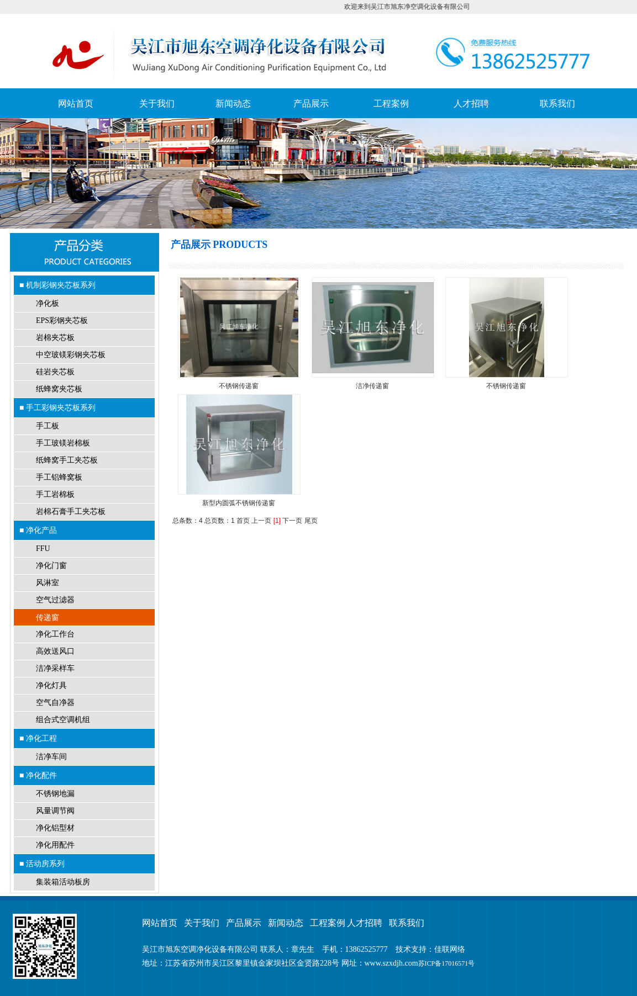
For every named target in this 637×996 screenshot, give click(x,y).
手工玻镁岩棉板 (63, 443)
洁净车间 (51, 757)
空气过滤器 (55, 600)
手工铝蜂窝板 (59, 477)
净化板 (47, 303)
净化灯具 (51, 685)
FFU (43, 548)
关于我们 (157, 103)
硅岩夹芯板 (55, 372)
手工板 (47, 426)
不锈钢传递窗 (239, 386)
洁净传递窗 (372, 386)
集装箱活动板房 (63, 882)
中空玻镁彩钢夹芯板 (71, 355)
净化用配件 (55, 845)
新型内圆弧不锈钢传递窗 (238, 503)
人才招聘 (471, 103)
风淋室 (47, 583)
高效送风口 (55, 651)
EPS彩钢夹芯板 (62, 320)
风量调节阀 (55, 811)
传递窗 (47, 617)
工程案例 (391, 103)
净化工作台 (55, 634)
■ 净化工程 (38, 738)
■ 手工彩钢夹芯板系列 (57, 407)
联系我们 (557, 103)
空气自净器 (55, 702)
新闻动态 (233, 103)
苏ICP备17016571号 (446, 963)
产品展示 (311, 103)
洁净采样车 (55, 668)
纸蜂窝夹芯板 (59, 389)
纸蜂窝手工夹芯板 (67, 460)
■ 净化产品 (38, 530)
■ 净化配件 (38, 775)
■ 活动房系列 (42, 863)
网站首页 (75, 103)
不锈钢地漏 (55, 794)
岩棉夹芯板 (55, 337)
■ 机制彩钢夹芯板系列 (57, 284)
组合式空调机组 (63, 720)
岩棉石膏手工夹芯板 (71, 511)
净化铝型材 (55, 828)
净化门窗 (51, 565)
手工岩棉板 (55, 494)
